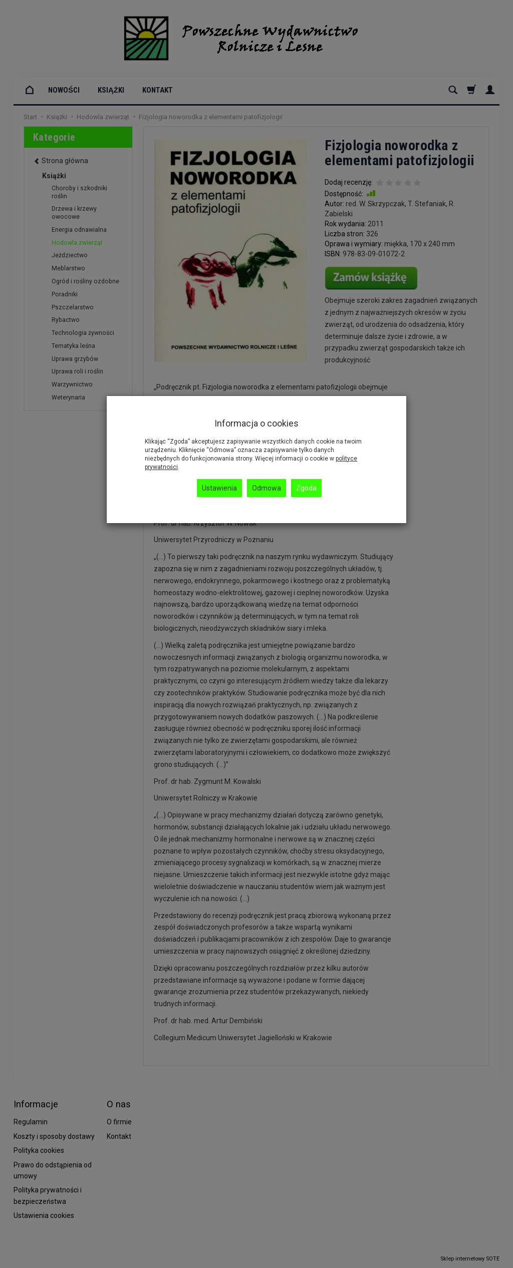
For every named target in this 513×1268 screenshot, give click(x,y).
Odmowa (266, 488)
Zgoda (306, 488)
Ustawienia (219, 488)
